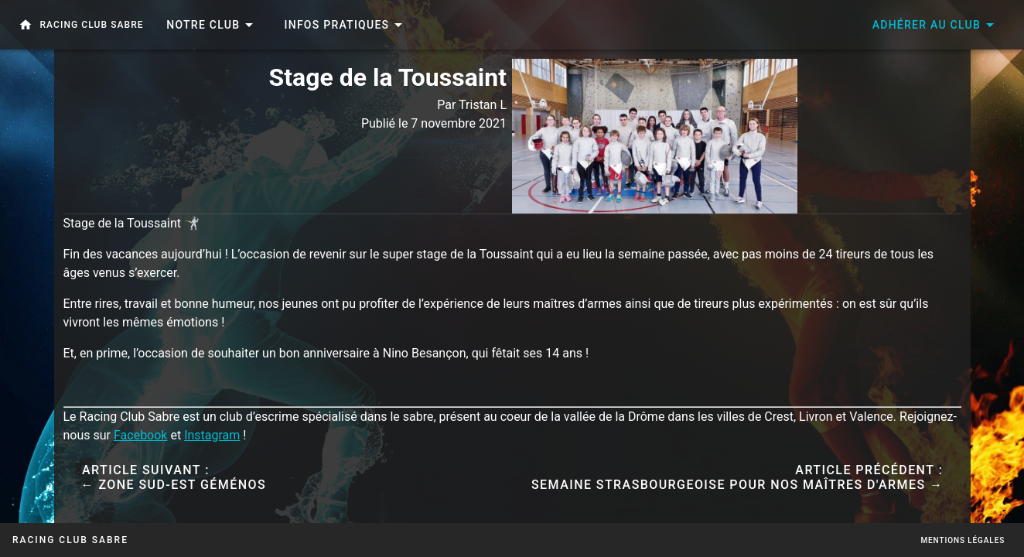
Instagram (212, 435)
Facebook (140, 435)
